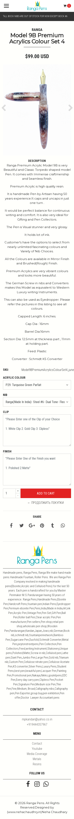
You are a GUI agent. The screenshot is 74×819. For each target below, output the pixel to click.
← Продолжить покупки (45, 503)
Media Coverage (37, 754)
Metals (37, 759)
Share (37, 516)
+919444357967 (37, 724)
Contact (37, 743)
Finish (7, 451)
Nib (5, 395)
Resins (37, 764)
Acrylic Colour (14, 377)
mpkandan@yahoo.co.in (37, 719)
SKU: (6, 370)
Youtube (37, 749)
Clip (6, 412)
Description (37, 161)
